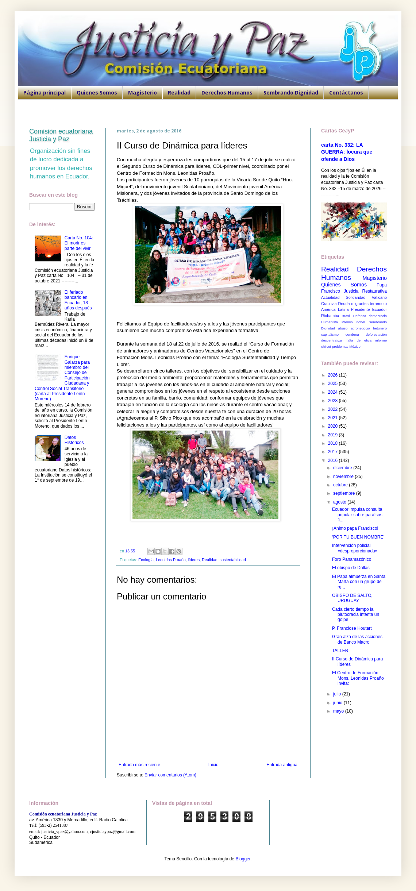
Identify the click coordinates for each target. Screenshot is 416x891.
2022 (333, 409)
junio (338, 702)
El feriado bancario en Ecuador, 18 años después (78, 300)
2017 (333, 451)
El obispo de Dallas (351, 567)
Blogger (242, 858)
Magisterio (142, 92)
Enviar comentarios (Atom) (170, 775)
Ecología (146, 560)
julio (337, 694)
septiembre (344, 493)
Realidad (179, 92)
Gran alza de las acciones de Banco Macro (357, 639)
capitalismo (330, 334)
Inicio (213, 764)
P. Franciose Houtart (352, 628)
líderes (194, 560)
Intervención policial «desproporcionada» (354, 548)
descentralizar (332, 340)
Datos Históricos (74, 440)
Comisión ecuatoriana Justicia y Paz (61, 135)
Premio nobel (353, 322)
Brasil (346, 316)
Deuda (344, 303)
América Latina (334, 309)
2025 (333, 383)
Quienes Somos (97, 92)
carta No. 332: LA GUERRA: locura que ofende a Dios (346, 152)
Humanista (329, 322)
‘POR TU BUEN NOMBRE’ (358, 537)
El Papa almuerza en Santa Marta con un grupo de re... (358, 582)
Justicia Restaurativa (365, 291)
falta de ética (359, 340)
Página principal (44, 92)
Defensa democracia (370, 316)
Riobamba (330, 315)
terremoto (378, 303)
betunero (380, 328)
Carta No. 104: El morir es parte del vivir (79, 243)
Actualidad (330, 297)
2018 (333, 443)
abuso (342, 328)
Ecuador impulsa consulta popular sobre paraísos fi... (357, 514)
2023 (333, 400)
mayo (339, 711)
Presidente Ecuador (369, 309)
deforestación (376, 334)
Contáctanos (346, 92)
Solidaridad (356, 297)
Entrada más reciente (139, 764)
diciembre (343, 467)
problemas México (346, 346)
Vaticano (379, 297)
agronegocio (360, 328)
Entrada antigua (281, 764)
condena (352, 334)
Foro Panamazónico (351, 559)
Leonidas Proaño (171, 560)
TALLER (340, 650)
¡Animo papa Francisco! (355, 528)
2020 (333, 426)
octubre (341, 484)
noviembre (344, 476)
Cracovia (329, 303)
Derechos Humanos (227, 92)
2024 (333, 392)
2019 (333, 434)
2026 (333, 375)
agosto (340, 502)
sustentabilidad (233, 560)
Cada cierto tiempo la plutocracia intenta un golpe (355, 614)
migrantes (359, 303)
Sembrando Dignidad (290, 92)
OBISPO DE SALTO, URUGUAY (352, 598)
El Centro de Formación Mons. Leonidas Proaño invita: (358, 678)
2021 (333, 417)
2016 (333, 460)
